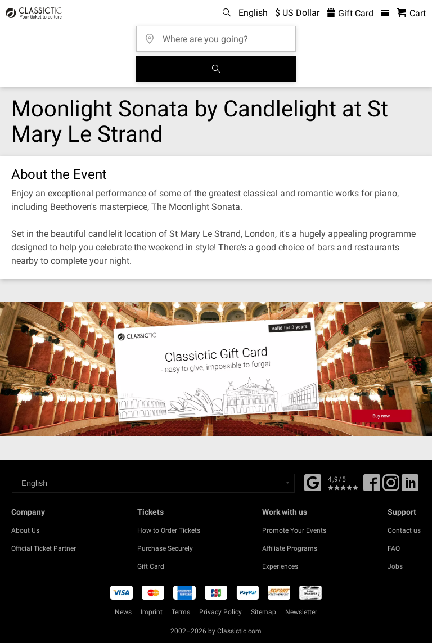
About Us (25, 530)
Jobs (395, 566)
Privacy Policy (220, 612)
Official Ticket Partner (43, 548)
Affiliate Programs (289, 548)
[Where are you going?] (219, 35)
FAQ (394, 548)
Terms (181, 612)
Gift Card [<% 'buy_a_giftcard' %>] (350, 13)
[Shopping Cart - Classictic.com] (411, 13)
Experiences (280, 566)
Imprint (152, 612)
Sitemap (263, 612)
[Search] (216, 69)
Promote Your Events (294, 530)
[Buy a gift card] (216, 369)
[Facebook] (312, 481)
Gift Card (150, 566)
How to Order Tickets (168, 530)
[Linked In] (410, 487)
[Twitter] (390, 487)
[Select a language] (153, 483)
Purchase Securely (165, 548)
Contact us (404, 530)
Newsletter (301, 612)
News (123, 612)
